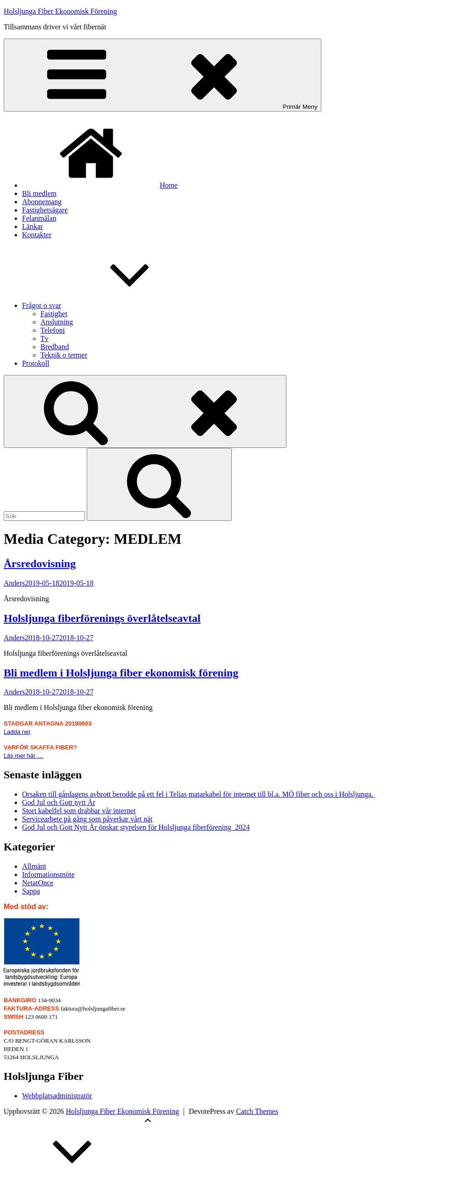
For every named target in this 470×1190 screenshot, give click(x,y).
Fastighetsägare (45, 210)
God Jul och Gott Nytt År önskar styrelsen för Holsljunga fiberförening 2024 (136, 827)
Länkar (32, 226)
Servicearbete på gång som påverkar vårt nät (87, 819)
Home (100, 185)
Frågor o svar (110, 305)
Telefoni (52, 330)
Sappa (31, 891)
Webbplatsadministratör (57, 1096)
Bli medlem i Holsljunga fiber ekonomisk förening (121, 673)
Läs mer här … (23, 755)
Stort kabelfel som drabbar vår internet (78, 811)
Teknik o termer (63, 355)
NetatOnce (37, 883)
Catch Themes (257, 1111)
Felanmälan (39, 218)
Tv (44, 338)
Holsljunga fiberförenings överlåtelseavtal (102, 618)
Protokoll (36, 363)
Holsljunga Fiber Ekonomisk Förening (60, 11)
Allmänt (34, 866)
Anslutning (56, 322)
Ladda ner (17, 731)
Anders (14, 583)
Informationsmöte (48, 874)
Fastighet (53, 314)
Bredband (54, 347)
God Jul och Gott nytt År (58, 802)
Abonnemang (42, 202)
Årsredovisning (40, 564)
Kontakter (36, 235)
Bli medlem (39, 193)
